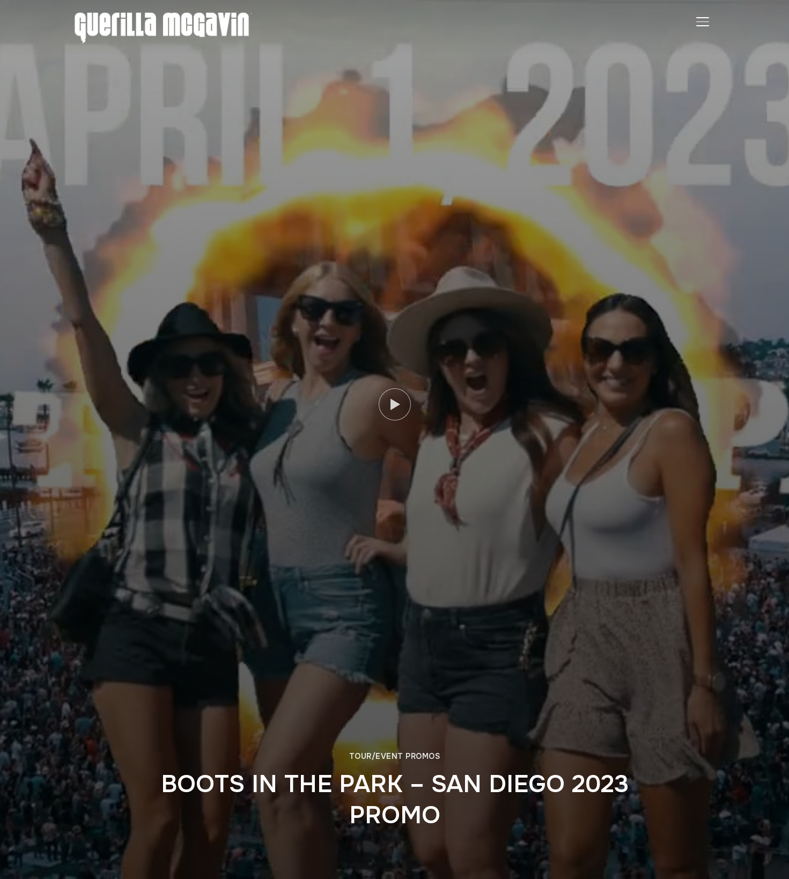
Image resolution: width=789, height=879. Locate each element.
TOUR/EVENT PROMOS (394, 756)
